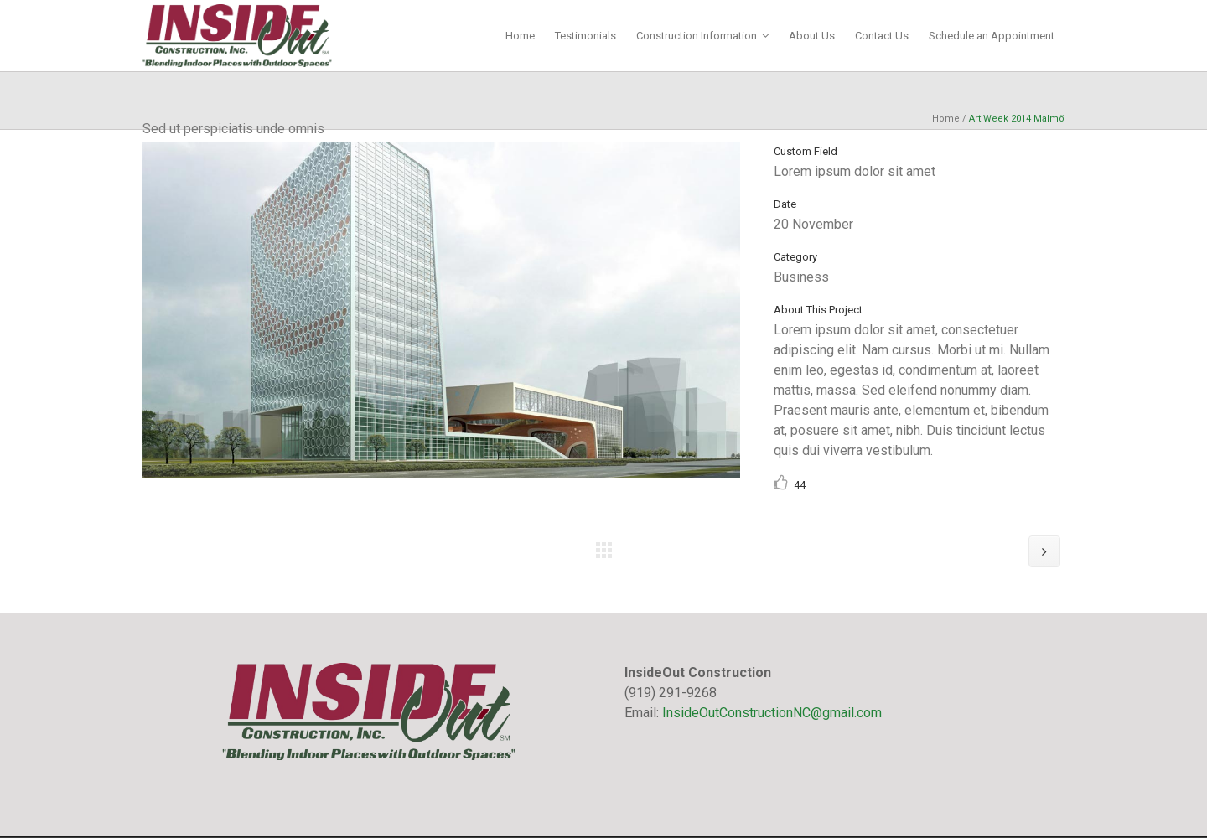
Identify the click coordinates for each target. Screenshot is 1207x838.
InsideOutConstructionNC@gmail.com (772, 713)
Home (946, 118)
